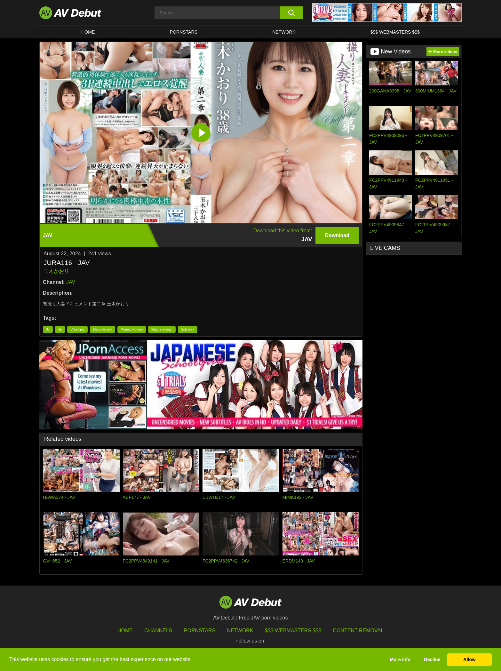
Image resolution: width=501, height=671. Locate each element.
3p (48, 329)
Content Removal (358, 630)
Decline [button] (432, 659)
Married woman (132, 329)
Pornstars (183, 32)
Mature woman (161, 329)
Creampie (77, 329)
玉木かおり (56, 271)
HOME (88, 32)
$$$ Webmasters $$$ (395, 32)
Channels (158, 630)
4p (60, 329)
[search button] (291, 12)
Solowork (187, 329)
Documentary (102, 329)
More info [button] (400, 659)
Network (284, 32)
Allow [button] (469, 659)
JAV (70, 282)
